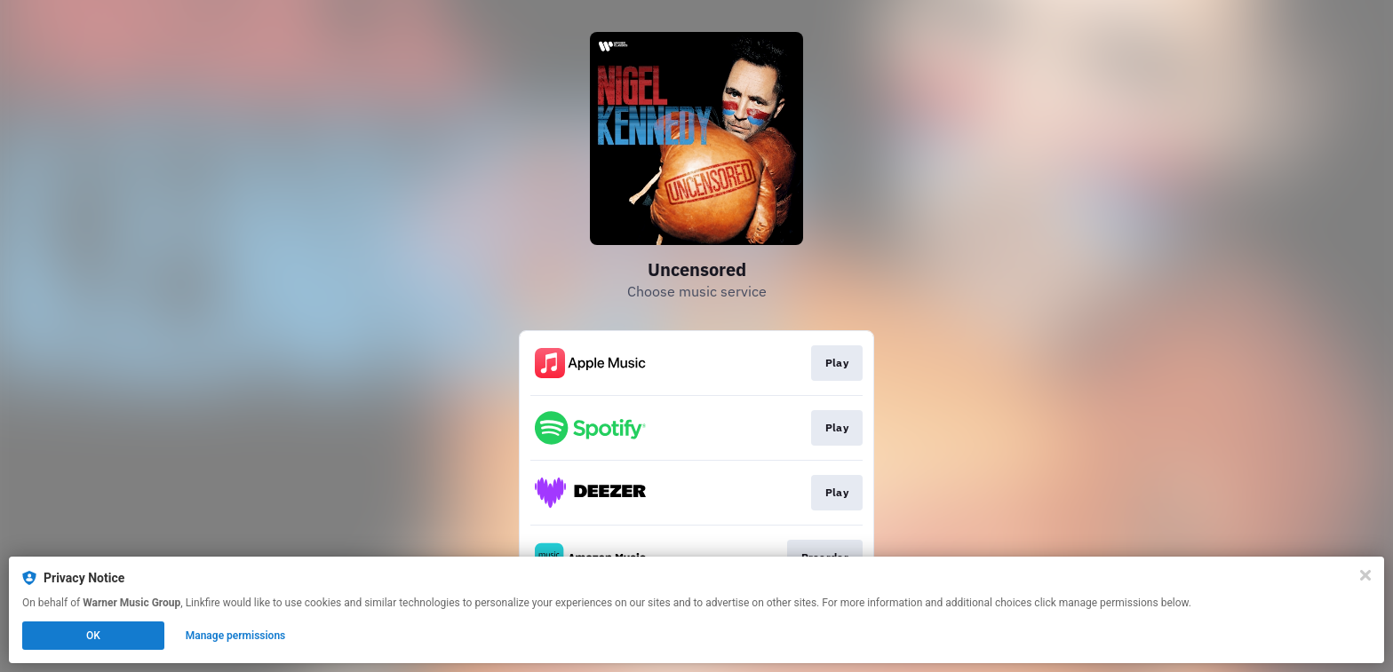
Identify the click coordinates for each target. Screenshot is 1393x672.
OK (93, 635)
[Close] (1365, 575)
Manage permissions (236, 635)
